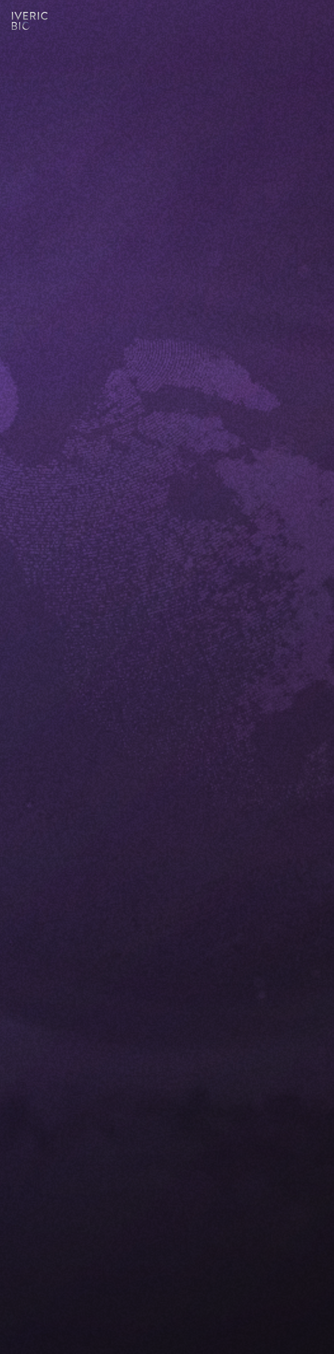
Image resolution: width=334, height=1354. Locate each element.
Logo (30, 22)
